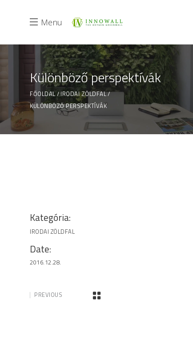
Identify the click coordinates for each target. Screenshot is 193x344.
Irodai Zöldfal (83, 94)
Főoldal (43, 94)
